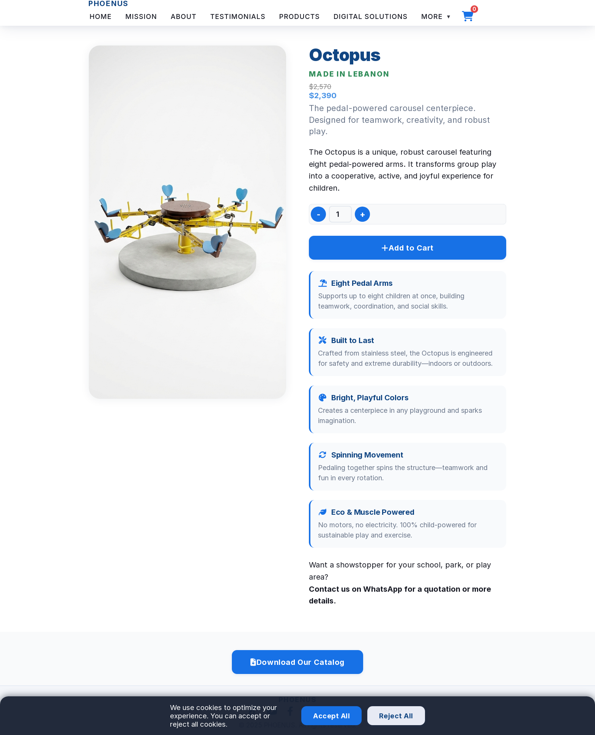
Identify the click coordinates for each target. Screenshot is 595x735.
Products (299, 16)
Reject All (396, 716)
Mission (141, 16)
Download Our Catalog (297, 662)
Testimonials (238, 16)
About (184, 16)
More (433, 16)
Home (101, 16)
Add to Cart (407, 247)
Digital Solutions (371, 16)
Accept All (331, 716)
